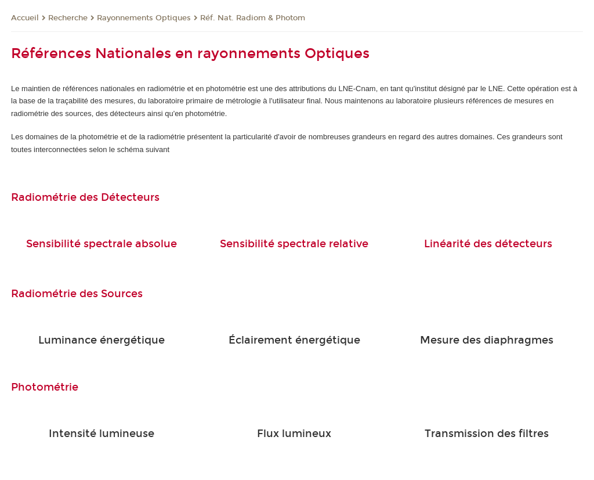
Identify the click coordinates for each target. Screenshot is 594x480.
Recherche (68, 18)
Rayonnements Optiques (144, 18)
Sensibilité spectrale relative (294, 243)
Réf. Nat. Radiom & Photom (252, 18)
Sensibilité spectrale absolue (101, 243)
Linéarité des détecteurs (488, 243)
